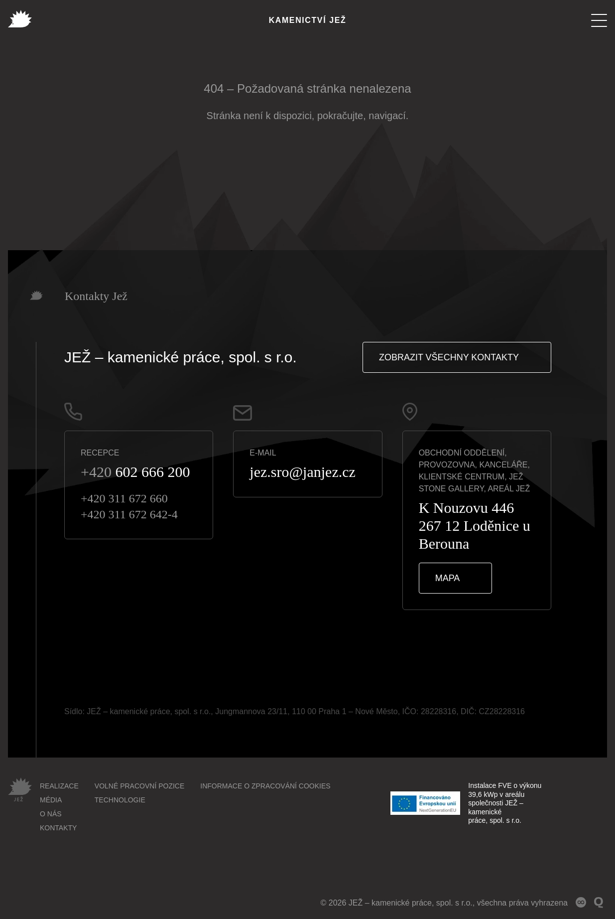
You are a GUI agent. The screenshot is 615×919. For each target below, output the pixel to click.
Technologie (120, 800)
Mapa (447, 578)
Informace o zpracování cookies (265, 786)
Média (51, 800)
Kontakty (58, 828)
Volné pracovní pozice (139, 786)
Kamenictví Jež (308, 20)
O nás (51, 814)
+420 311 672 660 (124, 498)
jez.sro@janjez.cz (302, 471)
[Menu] (599, 20)
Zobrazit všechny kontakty (449, 357)
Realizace (59, 786)
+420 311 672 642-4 (129, 514)
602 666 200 (135, 471)
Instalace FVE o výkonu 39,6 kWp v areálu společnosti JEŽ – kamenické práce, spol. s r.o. (465, 802)
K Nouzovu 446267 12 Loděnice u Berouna (474, 525)
